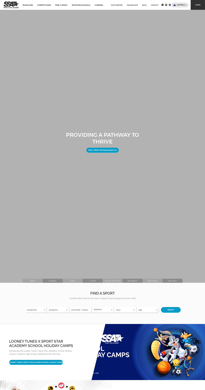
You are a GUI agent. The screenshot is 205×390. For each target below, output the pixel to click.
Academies (32, 310)
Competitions (44, 5)
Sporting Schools (81, 5)
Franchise (28, 5)
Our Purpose (117, 5)
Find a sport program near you (102, 150)
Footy (72, 281)
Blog (144, 5)
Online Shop (132, 5)
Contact (155, 5)
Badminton (152, 281)
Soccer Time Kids (112, 281)
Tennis (32, 281)
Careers (99, 5)
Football (52, 281)
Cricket (92, 281)
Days (118, 310)
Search (170, 310)
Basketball (132, 281)
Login (197, 5)
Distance (98, 309)
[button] (180, 5)
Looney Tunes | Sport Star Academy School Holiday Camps (36, 362)
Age (140, 310)
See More (172, 281)
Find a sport (61, 5)
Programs (53, 310)
